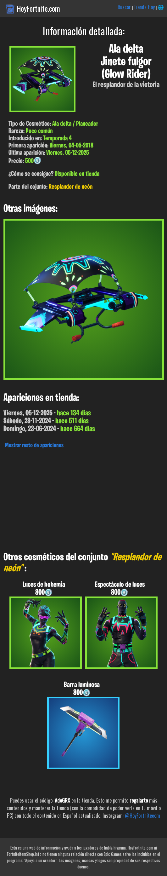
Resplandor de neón (70, 187)
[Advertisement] (83, 498)
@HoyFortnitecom (142, 815)
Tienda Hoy (144, 7)
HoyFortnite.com (38, 8)
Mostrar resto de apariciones (34, 445)
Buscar (124, 7)
